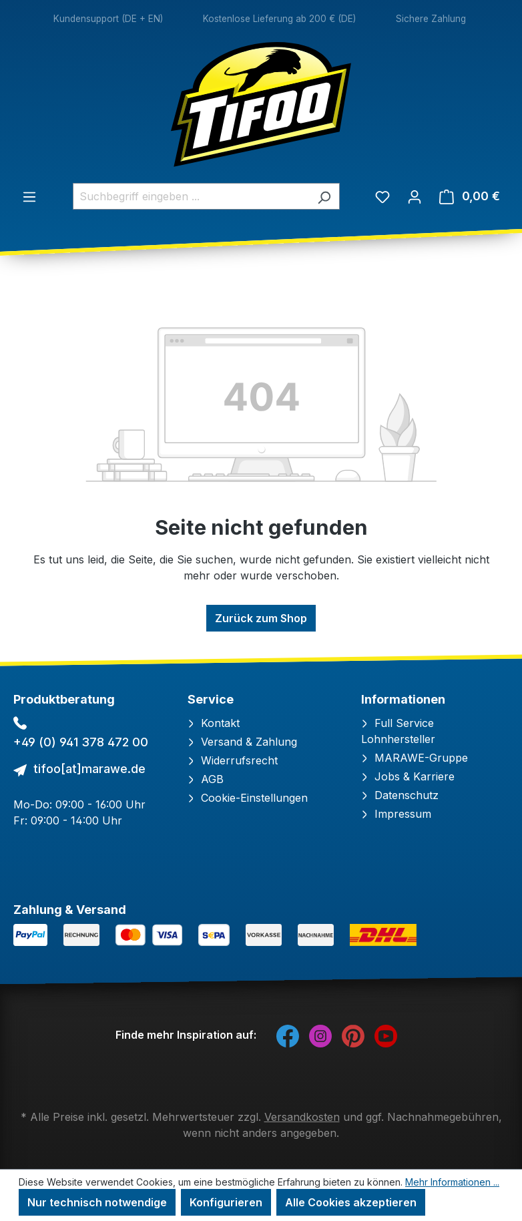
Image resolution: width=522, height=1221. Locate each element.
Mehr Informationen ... (452, 1182)
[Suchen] (324, 196)
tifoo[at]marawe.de (89, 769)
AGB (206, 779)
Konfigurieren (226, 1202)
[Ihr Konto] (415, 196)
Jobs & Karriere (408, 776)
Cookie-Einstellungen (248, 797)
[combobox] (191, 196)
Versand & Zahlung (242, 741)
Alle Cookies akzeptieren (351, 1202)
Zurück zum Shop (261, 618)
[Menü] (29, 196)
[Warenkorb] (470, 196)
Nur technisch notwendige (97, 1202)
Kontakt (214, 723)
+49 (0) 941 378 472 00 (80, 742)
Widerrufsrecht (233, 760)
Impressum (396, 813)
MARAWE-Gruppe (414, 757)
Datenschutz (400, 795)
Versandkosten (302, 1117)
